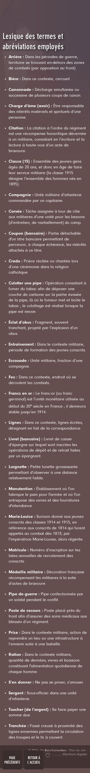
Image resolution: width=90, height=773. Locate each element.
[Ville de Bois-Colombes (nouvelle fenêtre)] (47, 750)
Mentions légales (75, 754)
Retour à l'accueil (33, 760)
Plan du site (77, 750)
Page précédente (12, 760)
